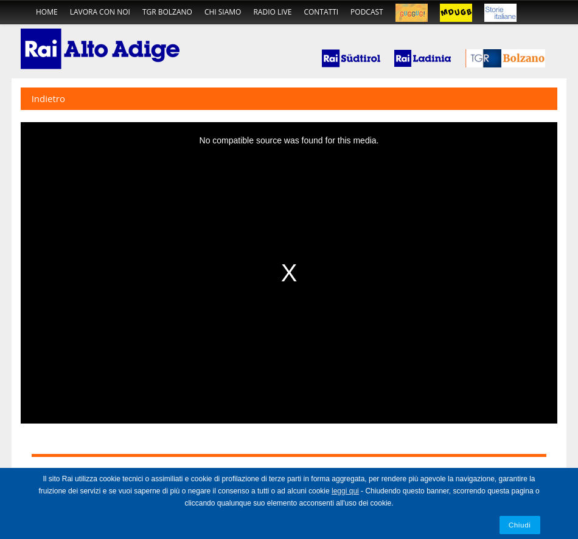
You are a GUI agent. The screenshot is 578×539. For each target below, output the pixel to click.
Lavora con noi (100, 12)
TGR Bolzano (167, 12)
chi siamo (223, 12)
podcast (366, 12)
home (47, 12)
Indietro (48, 98)
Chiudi (520, 525)
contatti (321, 12)
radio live (272, 12)
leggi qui (345, 491)
